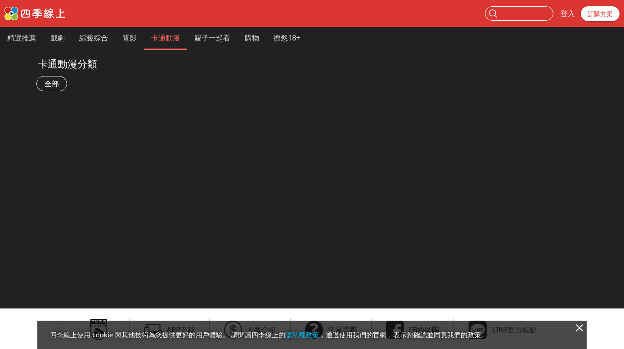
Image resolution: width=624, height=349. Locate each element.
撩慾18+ (287, 38)
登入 (568, 13)
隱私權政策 (302, 334)
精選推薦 (21, 38)
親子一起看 (212, 38)
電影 (129, 38)
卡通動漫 (165, 38)
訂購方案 (600, 13)
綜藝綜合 (93, 38)
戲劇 (57, 38)
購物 (252, 38)
